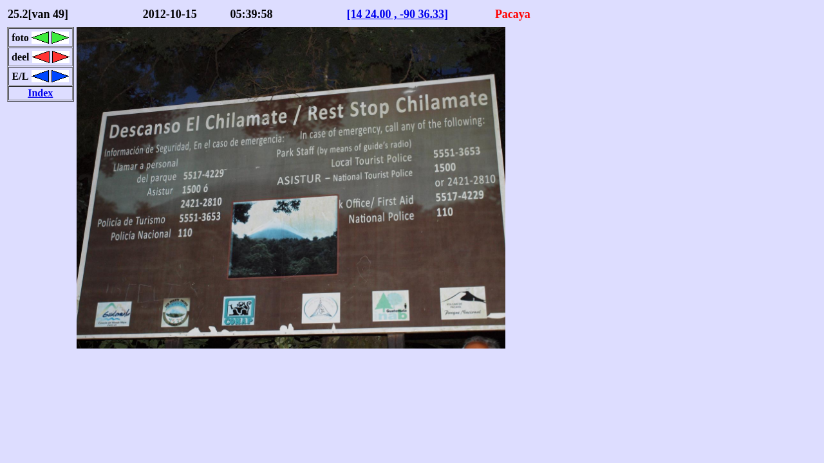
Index (40, 92)
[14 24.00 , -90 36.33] (396, 14)
